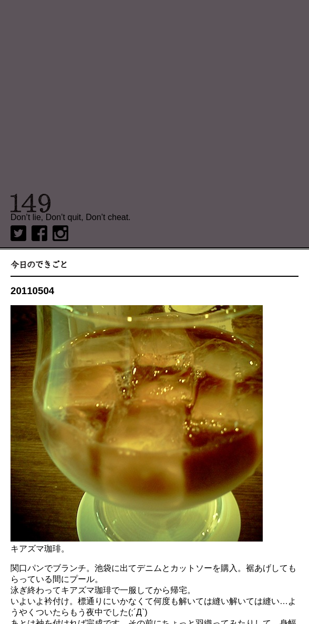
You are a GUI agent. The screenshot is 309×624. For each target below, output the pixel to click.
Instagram (60, 233)
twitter (18, 233)
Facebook (39, 233)
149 (31, 203)
